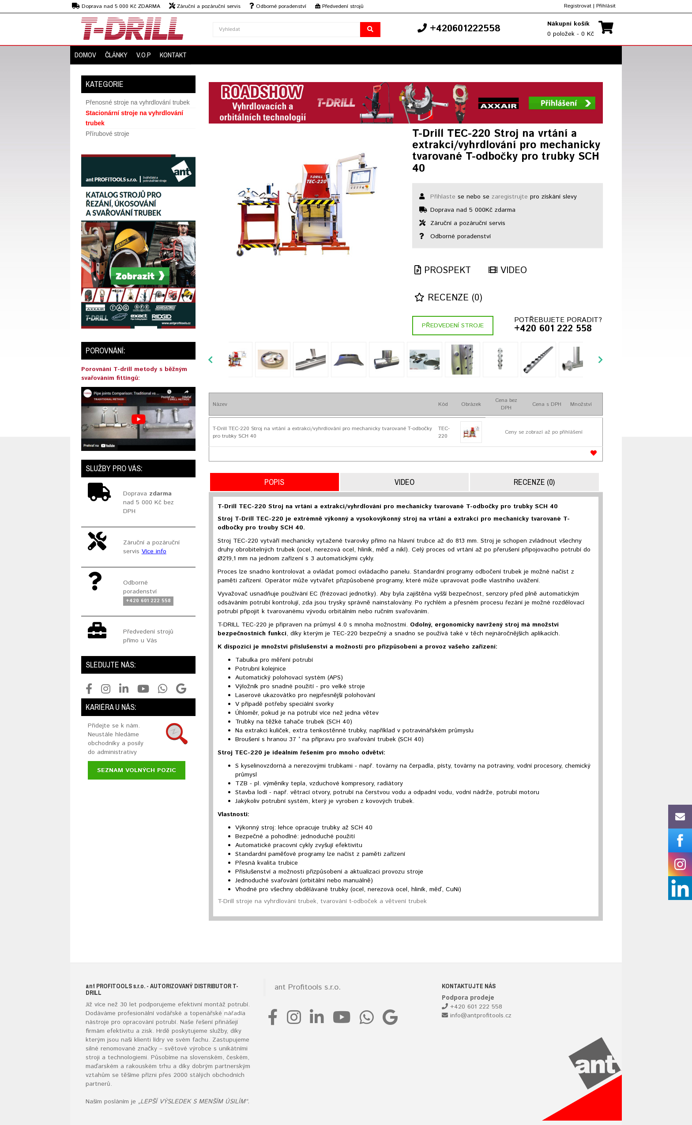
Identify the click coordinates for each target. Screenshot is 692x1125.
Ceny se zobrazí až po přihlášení (544, 432)
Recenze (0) (448, 298)
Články (116, 55)
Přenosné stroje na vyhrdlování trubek (138, 102)
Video (508, 270)
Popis (274, 482)
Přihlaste (442, 196)
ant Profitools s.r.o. (308, 987)
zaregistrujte (510, 196)
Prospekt (442, 270)
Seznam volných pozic (136, 770)
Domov (85, 55)
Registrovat (577, 6)
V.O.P (143, 55)
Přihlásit (606, 6)
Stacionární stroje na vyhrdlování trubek (134, 118)
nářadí (233, 1013)
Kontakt (173, 55)
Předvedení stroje (453, 325)
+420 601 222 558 (553, 329)
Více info (154, 551)
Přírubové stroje (107, 133)
